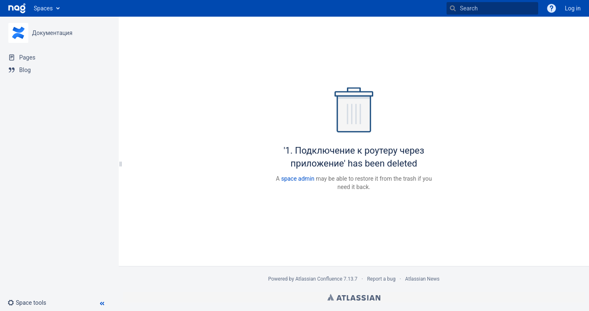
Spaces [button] (43, 8)
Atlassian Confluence (318, 279)
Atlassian (353, 297)
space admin (297, 178)
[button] (30, 302)
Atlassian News (422, 279)
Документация (52, 33)
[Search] (492, 8)
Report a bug (381, 279)
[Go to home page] (17, 8)
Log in (573, 8)
